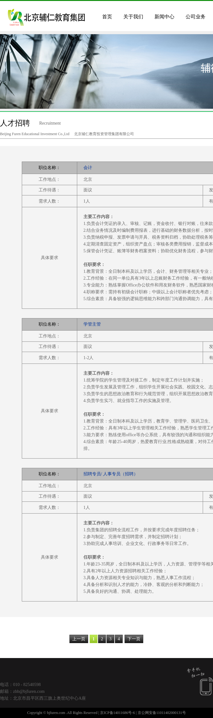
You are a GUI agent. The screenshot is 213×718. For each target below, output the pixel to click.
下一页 (133, 639)
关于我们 (133, 16)
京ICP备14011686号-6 (117, 713)
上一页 (78, 639)
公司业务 (196, 16)
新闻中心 (164, 16)
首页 (107, 16)
